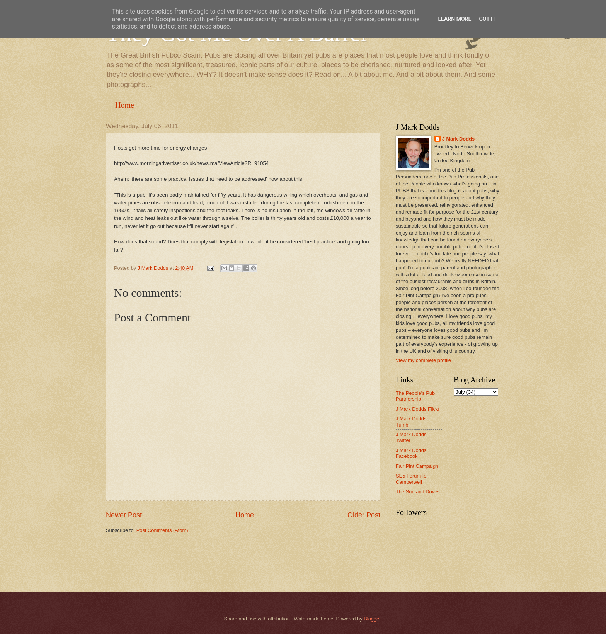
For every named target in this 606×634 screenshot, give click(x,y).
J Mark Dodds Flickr (418, 409)
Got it (487, 19)
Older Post (363, 515)
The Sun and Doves (418, 492)
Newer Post (124, 515)
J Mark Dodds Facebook (411, 453)
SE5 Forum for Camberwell (412, 478)
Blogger (372, 619)
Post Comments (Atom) (162, 530)
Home (124, 105)
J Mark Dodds (458, 139)
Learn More (454, 19)
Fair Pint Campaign (417, 466)
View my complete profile (423, 360)
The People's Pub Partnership (415, 396)
